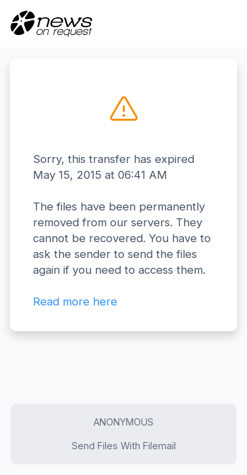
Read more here (75, 301)
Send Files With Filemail (124, 445)
